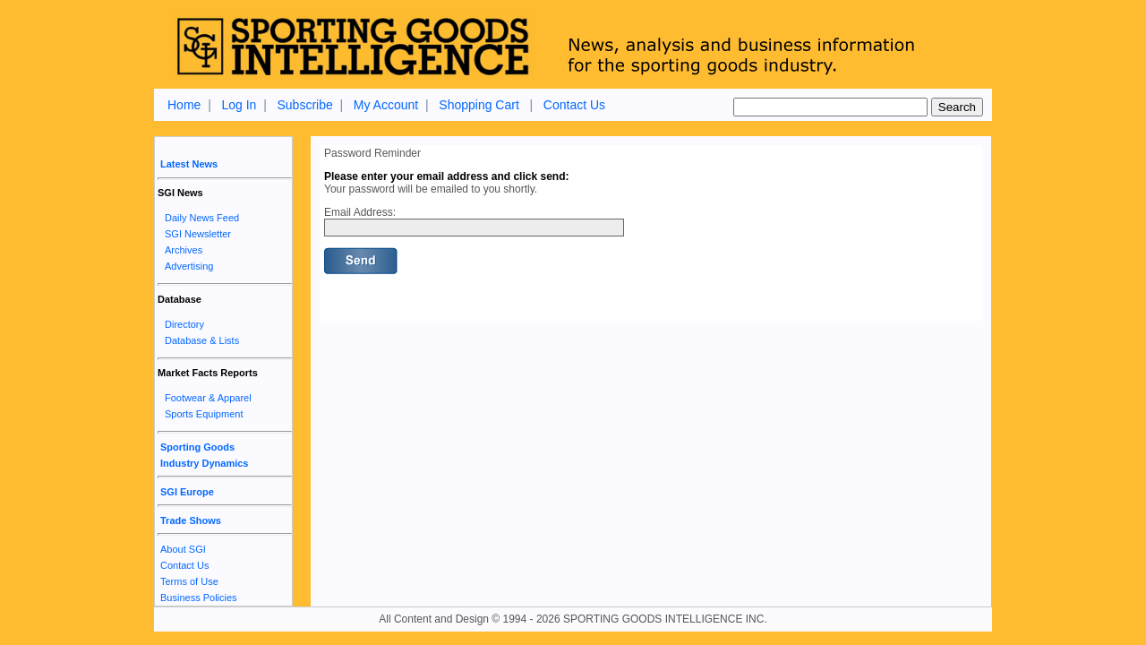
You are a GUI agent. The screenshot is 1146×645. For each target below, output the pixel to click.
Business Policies (198, 597)
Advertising (189, 266)
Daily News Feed (202, 217)
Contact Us (574, 105)
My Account (386, 105)
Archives (183, 250)
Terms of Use (189, 581)
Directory (184, 324)
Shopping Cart (479, 105)
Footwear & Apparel (208, 397)
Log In (238, 105)
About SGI (183, 549)
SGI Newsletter (198, 233)
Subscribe (304, 105)
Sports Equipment (204, 413)
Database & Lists (202, 340)
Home (184, 105)
